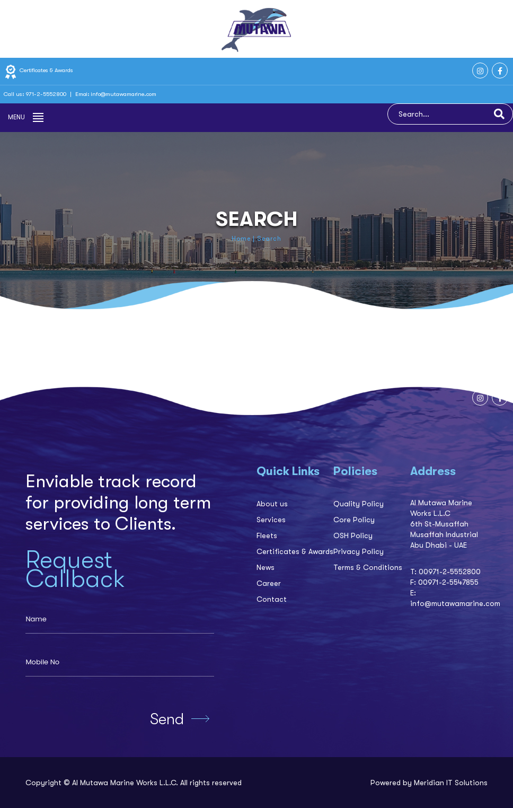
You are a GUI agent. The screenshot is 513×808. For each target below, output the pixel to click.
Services (271, 519)
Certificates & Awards (38, 70)
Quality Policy (358, 503)
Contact (271, 599)
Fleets (266, 535)
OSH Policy (353, 535)
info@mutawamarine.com (123, 94)
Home (241, 238)
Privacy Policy (358, 551)
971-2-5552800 (47, 94)
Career (268, 583)
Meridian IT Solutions (451, 782)
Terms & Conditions (367, 567)
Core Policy (354, 519)
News (265, 567)
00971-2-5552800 (450, 571)
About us (272, 503)
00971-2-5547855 (448, 582)
